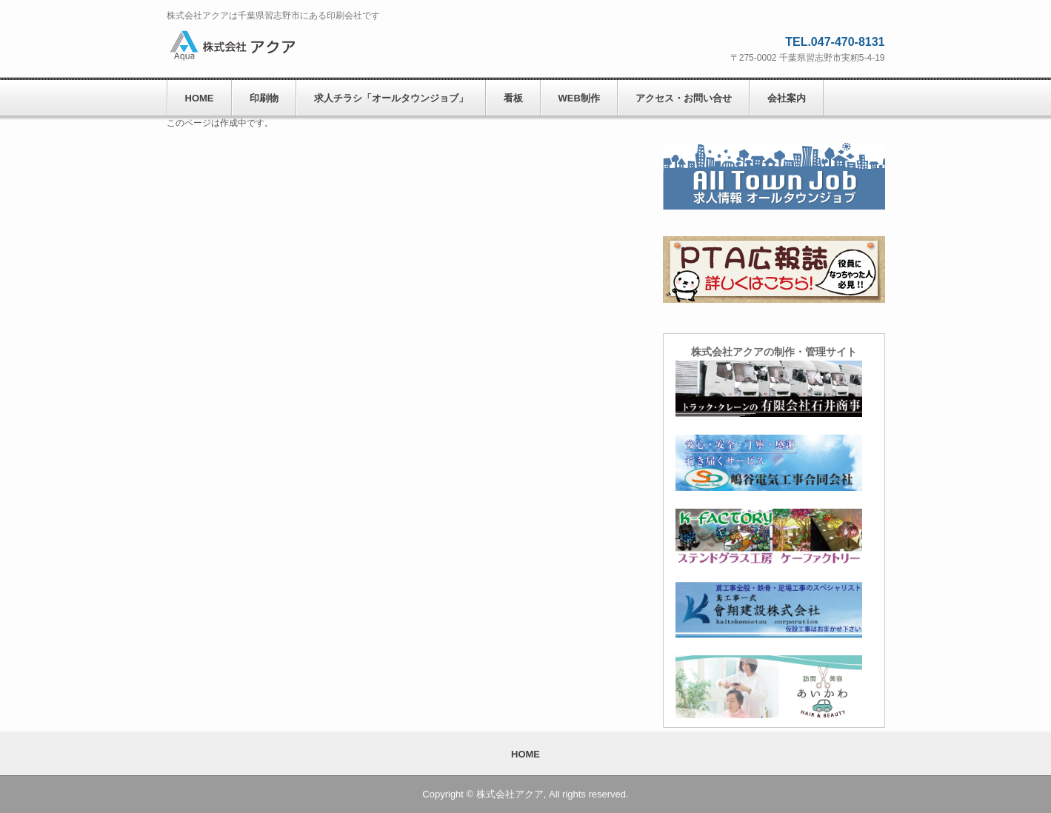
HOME (199, 98)
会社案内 (786, 98)
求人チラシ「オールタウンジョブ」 (391, 98)
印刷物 (264, 98)
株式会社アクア (267, 45)
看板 (513, 98)
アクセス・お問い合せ (683, 98)
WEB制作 (579, 98)
